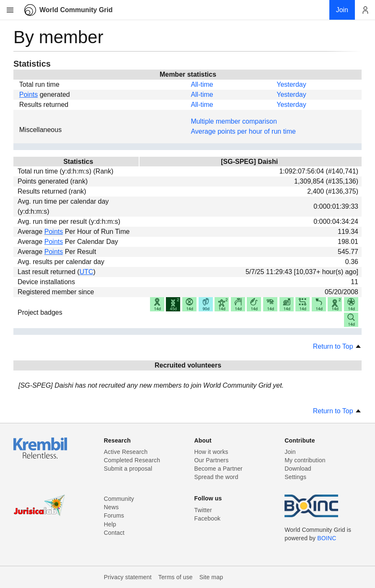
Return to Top (337, 346)
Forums (114, 515)
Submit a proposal (128, 468)
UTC (86, 271)
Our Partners (211, 460)
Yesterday (291, 84)
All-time (202, 84)
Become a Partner (218, 468)
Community (119, 498)
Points (28, 94)
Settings (295, 477)
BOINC (326, 538)
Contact (114, 532)
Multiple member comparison (234, 121)
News (111, 507)
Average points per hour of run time (243, 131)
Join (289, 451)
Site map (211, 577)
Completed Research (132, 460)
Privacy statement (128, 577)
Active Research (125, 451)
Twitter (203, 510)
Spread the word (216, 477)
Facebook (207, 518)
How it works (211, 451)
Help (110, 524)
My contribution (304, 460)
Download (297, 468)
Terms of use (175, 577)
